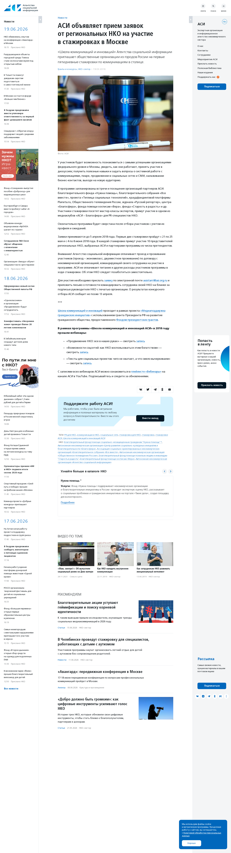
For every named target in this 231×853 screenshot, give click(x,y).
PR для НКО (70, 434)
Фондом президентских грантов (137, 319)
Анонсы (61, 686)
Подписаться (212, 86)
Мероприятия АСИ (207, 59)
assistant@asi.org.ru (155, 280)
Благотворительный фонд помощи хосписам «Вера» (107, 458)
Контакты (202, 50)
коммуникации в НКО (88, 434)
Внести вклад (150, 417)
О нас (200, 46)
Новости (62, 17)
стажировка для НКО (130, 434)
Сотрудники (203, 55)
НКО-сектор (84, 69)
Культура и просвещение (92, 686)
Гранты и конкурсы (67, 69)
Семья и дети (76, 576)
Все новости (11, 688)
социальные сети (109, 434)
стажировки (148, 434)
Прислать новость (207, 63)
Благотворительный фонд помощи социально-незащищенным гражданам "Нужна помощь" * (113, 441)
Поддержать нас (206, 77)
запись (140, 340)
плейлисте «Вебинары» (146, 370)
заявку (108, 280)
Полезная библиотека (209, 68)
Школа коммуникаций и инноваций (80, 310)
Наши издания (205, 72)
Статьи (61, 627)
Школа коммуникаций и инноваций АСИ (84, 437)
